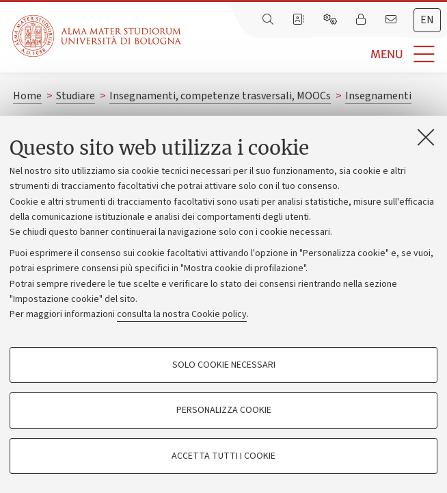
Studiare (75, 95)
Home (27, 95)
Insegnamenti (378, 95)
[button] (314, 54)
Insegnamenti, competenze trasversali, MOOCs (220, 95)
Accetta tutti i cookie (223, 456)
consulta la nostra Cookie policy (182, 314)
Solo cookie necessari (223, 365)
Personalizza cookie (223, 410)
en (427, 19)
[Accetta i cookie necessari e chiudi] (426, 137)
